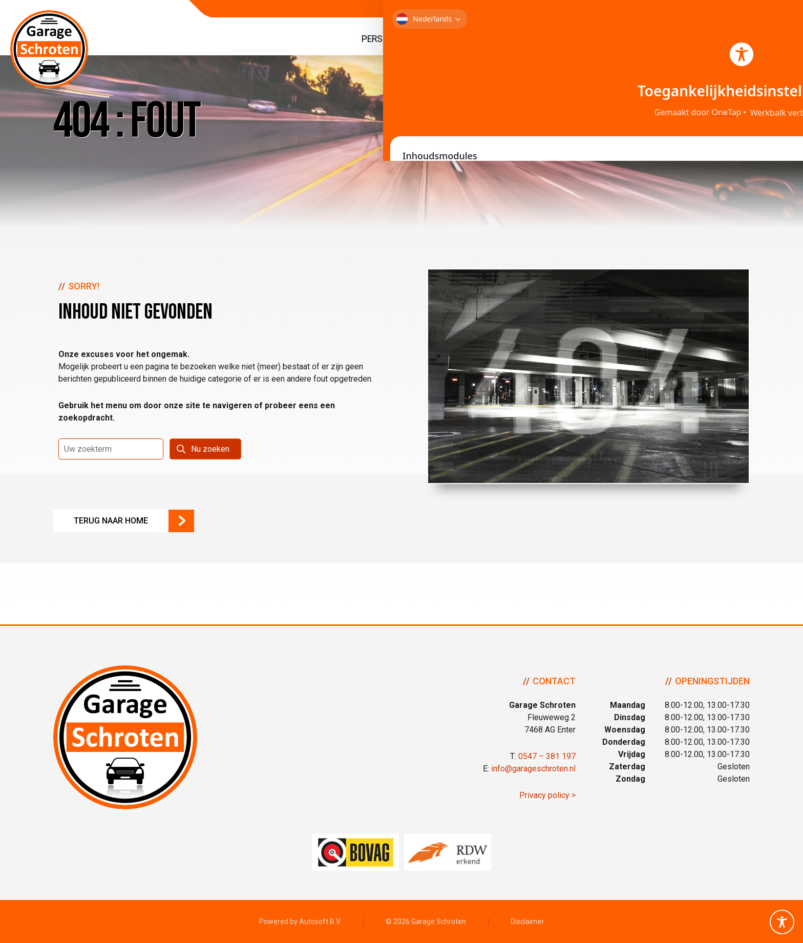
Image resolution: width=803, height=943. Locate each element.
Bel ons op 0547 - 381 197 (790, 446)
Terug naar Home (111, 521)
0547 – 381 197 (547, 756)
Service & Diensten (597, 39)
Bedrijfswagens (495, 39)
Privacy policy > (547, 795)
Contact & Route (747, 39)
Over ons (681, 39)
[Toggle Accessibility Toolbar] (782, 922)
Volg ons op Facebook (790, 497)
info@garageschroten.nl (533, 768)
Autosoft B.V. (320, 921)
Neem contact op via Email (790, 472)
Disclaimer (527, 921)
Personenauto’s (398, 39)
